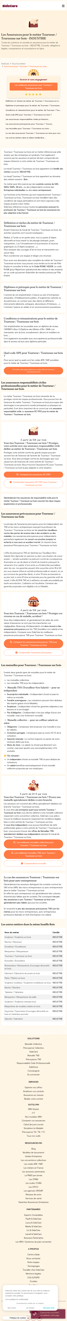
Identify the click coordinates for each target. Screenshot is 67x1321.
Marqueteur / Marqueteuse (16, 951)
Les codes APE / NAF (33, 1164)
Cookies (33, 1281)
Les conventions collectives (33, 1160)
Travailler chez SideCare (33, 1270)
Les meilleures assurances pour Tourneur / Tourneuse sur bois (33, 86)
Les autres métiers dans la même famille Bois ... (26, 138)
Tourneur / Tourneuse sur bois (18, 956)
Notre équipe (33, 1262)
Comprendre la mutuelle (33, 863)
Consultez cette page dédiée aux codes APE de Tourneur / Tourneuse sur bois (33, 370)
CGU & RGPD (33, 1277)
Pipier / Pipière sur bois (15, 978)
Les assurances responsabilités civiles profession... (27, 119)
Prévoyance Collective (33, 1048)
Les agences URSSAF (33, 1190)
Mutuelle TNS (33, 1055)
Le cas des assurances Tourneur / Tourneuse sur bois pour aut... (33, 133)
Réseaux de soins (33, 1194)
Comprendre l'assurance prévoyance (33, 652)
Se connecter (33, 1074)
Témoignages (33, 1266)
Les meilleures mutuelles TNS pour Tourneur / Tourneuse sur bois (33, 854)
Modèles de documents (33, 1152)
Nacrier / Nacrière (12, 987)
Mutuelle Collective (33, 1044)
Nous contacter (33, 1258)
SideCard (33, 1051)
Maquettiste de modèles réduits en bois (22, 1006)
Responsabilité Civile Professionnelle (33, 1063)
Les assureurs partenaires (33, 1171)
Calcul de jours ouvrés (33, 1124)
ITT (33, 1113)
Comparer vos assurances (33, 1120)
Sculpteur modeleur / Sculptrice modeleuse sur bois (28, 982)
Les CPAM (33, 1179)
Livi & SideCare (33, 1230)
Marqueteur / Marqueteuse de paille (20, 997)
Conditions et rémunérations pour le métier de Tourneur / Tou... (33, 110)
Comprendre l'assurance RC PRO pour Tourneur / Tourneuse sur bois (33, 483)
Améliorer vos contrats (33, 1091)
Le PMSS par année (33, 1175)
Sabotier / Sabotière (14, 1018)
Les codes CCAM (33, 1183)
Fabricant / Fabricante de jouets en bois (22, 973)
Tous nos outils (33, 1136)
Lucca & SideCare (33, 1222)
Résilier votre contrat (33, 1099)
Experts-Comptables (33, 1215)
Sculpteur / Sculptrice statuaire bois (20, 1001)
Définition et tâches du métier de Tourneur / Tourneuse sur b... (32, 101)
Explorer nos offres (33, 1087)
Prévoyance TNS (33, 1059)
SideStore (33, 1067)
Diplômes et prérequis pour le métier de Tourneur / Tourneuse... (33, 105)
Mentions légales (33, 1273)
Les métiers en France (33, 1168)
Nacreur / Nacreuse (13, 942)
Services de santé (33, 1198)
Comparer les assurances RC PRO (33, 474)
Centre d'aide (33, 1254)
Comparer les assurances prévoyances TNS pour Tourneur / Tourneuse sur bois (33, 643)
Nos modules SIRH (33, 1116)
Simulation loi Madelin (33, 1128)
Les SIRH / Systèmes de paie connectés (33, 1241)
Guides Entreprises (33, 1156)
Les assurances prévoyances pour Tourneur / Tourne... (29, 124)
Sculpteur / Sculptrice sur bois (18, 937)
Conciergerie (33, 1070)
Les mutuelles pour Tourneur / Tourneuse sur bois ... (28, 128)
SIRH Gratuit (33, 1109)
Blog (33, 1148)
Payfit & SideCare (33, 1218)
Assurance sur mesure (33, 1095)
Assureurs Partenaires (33, 1238)
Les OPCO (33, 1187)
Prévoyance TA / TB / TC (33, 1132)
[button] (15, 1318)
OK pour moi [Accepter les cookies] (24, 1308)
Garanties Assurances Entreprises (33, 1202)
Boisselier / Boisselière (15, 960)
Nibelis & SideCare (33, 1226)
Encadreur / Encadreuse (15, 946)
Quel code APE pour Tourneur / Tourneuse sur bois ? (28, 115)
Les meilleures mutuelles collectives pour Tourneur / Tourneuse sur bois (33, 844)
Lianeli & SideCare (33, 1234)
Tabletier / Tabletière (14, 992)
